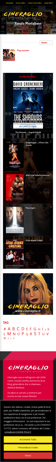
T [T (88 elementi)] (39, 334)
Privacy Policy (21, 3)
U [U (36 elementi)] (43, 334)
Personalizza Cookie (28, 447)
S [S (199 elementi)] (35, 333)
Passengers (31, 208)
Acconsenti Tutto (28, 439)
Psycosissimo (23, 50)
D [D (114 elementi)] (22, 329)
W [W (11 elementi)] (5, 338)
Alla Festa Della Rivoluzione (38, 175)
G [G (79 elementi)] (34, 329)
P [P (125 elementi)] (23, 334)
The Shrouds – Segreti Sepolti (28, 132)
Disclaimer (9, 3)
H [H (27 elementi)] (39, 329)
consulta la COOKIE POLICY (17, 432)
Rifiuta (28, 455)
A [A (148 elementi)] (9, 329)
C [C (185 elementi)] (18, 329)
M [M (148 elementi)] (9, 333)
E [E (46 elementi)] (27, 329)
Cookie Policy (48, 3)
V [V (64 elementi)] (47, 334)
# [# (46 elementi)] (5, 329)
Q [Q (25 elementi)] (27, 334)
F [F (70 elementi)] (31, 329)
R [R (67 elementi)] (31, 334)
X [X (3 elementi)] (8, 338)
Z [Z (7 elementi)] (13, 338)
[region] (28, 431)
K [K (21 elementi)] (48, 329)
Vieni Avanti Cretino (34, 240)
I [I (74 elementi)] (42, 329)
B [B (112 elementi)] (13, 329)
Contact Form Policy (35, 3)
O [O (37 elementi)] (18, 334)
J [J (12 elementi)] (45, 329)
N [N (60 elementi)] (14, 334)
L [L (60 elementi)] (4, 334)
